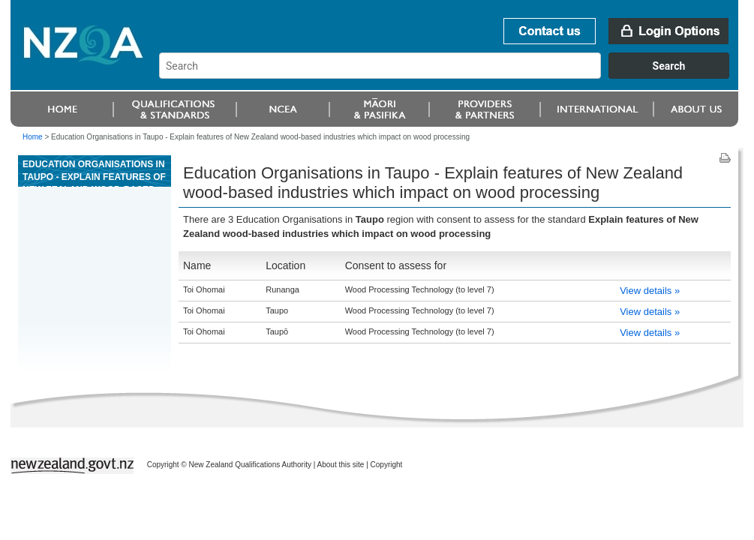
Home (33, 137)
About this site (341, 464)
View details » (650, 290)
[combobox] (451, 75)
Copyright (387, 464)
